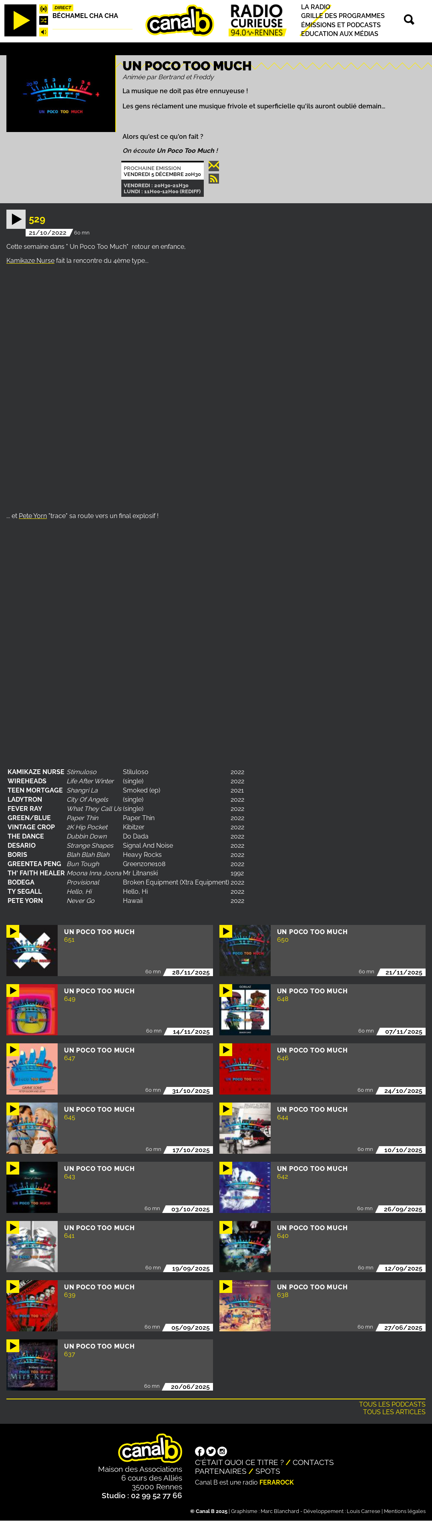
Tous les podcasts (392, 1404)
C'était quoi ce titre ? (239, 1462)
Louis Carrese (363, 1511)
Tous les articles (394, 1412)
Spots (267, 1471)
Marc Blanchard (280, 1511)
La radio (315, 7)
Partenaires (221, 1471)
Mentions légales (405, 1511)
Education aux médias (339, 34)
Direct (62, 7)
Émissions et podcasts (341, 25)
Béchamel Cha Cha (85, 16)
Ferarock (276, 1482)
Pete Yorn (33, 516)
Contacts (313, 1462)
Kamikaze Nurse (30, 260)
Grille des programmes (343, 16)
